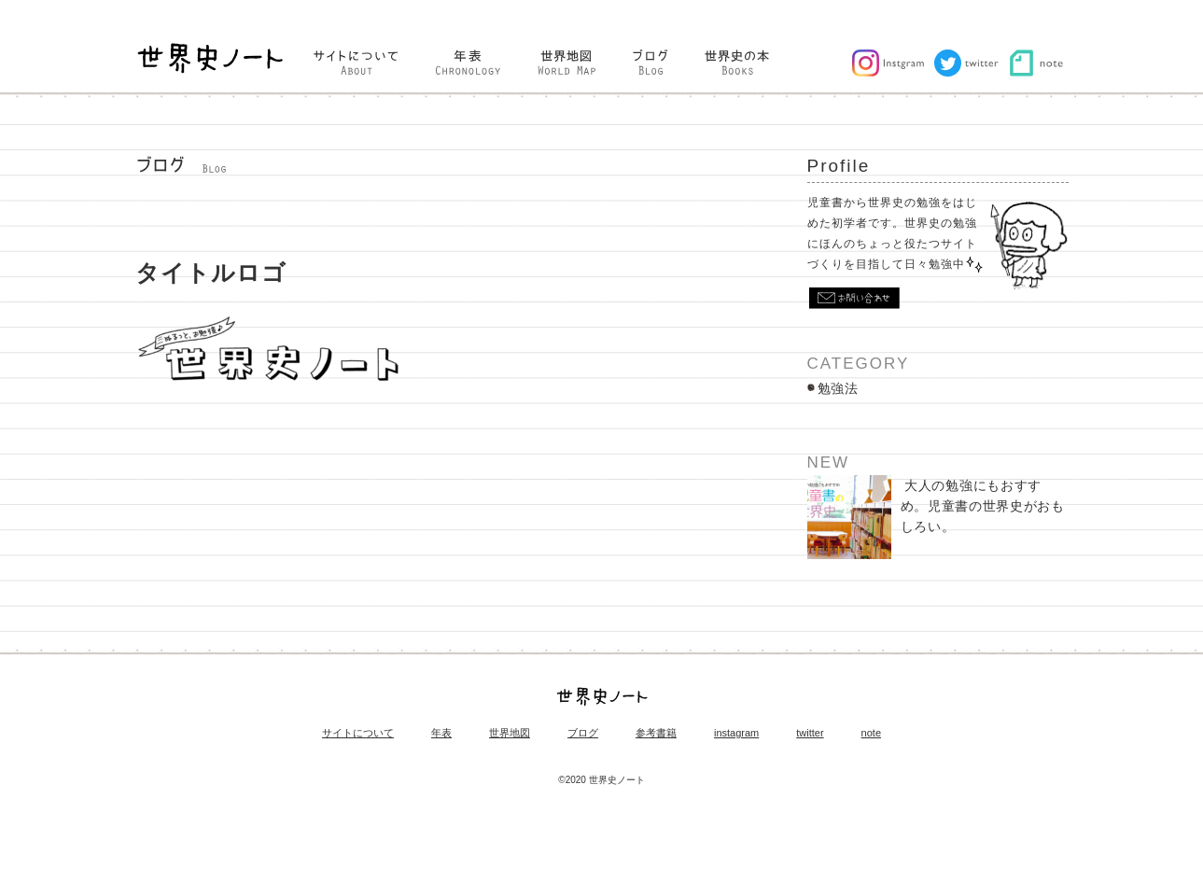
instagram (736, 738)
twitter (809, 738)
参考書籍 (656, 738)
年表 (441, 738)
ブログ (582, 738)
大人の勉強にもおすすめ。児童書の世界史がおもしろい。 (936, 522)
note (871, 738)
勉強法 (838, 392)
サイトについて (358, 738)
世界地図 (509, 738)
